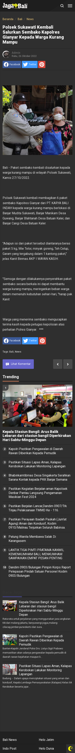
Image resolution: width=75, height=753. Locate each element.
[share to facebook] (12, 64)
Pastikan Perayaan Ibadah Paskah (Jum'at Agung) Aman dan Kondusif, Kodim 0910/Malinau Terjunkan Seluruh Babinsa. (37, 523)
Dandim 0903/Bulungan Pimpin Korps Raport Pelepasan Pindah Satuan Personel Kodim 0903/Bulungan (40, 571)
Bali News (10, 740)
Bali (11, 351)
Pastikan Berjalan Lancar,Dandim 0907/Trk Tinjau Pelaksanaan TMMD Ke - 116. (38, 508)
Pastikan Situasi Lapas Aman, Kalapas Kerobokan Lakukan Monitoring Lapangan (37, 464)
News (18, 351)
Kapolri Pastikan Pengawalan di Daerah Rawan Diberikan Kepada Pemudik (36, 451)
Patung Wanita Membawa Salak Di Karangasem (32, 539)
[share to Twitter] (30, 64)
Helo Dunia (46, 748)
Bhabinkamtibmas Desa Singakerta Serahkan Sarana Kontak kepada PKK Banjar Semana (39, 477)
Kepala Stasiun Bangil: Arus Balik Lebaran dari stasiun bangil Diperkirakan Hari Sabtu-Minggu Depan (37, 436)
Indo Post (9, 748)
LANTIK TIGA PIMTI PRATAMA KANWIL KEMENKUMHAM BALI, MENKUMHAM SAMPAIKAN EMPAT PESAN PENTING (36, 554)
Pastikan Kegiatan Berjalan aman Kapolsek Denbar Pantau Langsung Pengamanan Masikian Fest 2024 (38, 493)
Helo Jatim (46, 740)
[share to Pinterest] (41, 64)
